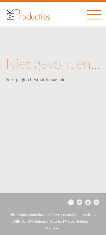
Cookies (56, 221)
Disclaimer (53, 228)
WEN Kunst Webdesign (30, 221)
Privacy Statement (78, 221)
